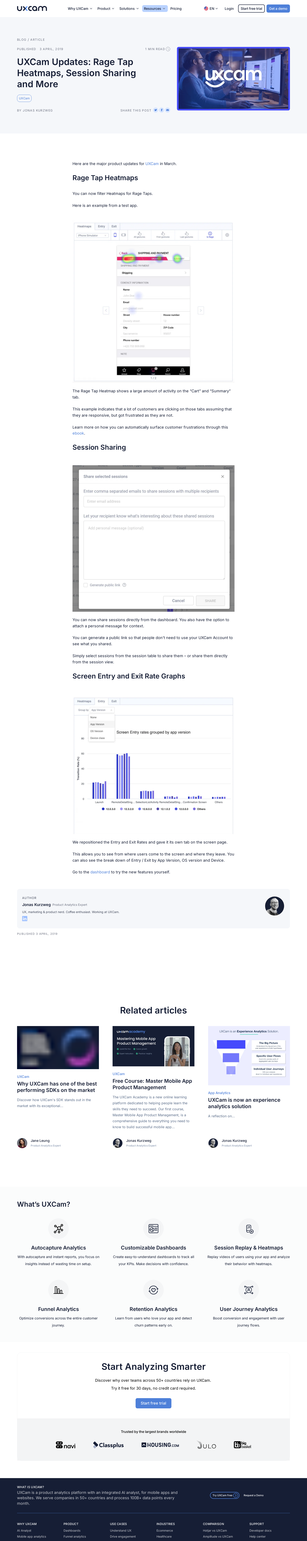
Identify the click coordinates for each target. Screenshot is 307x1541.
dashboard (100, 872)
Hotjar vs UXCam (215, 1530)
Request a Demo (254, 1495)
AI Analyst (24, 1530)
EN (211, 8)
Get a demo (278, 8)
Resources (152, 8)
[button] (153, 301)
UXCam (152, 163)
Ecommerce (164, 1530)
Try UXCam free (225, 1495)
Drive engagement (123, 1536)
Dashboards (72, 1530)
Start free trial (251, 8)
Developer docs (260, 1530)
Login (229, 8)
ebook (78, 433)
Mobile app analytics (31, 1536)
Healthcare (164, 1536)
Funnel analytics (75, 1536)
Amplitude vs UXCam (218, 1536)
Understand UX (121, 1530)
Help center (257, 1536)
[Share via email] (167, 110)
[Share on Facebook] (161, 110)
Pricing (176, 8)
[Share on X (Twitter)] (155, 110)
